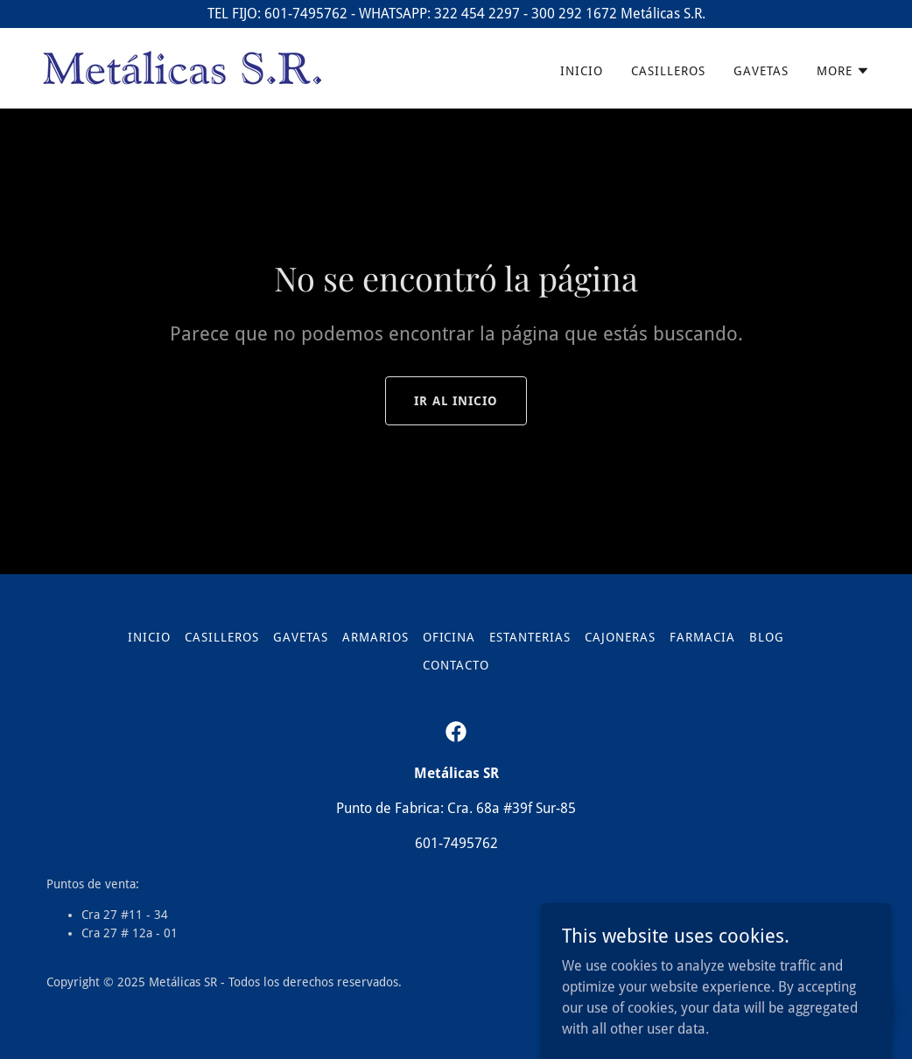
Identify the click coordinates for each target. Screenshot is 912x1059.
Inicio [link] (581, 71)
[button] (843, 70)
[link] (182, 67)
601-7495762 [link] (456, 843)
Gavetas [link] (761, 71)
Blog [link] (766, 637)
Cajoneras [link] (620, 637)
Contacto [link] (456, 665)
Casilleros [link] (668, 71)
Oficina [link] (449, 637)
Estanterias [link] (530, 637)
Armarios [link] (375, 637)
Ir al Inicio (456, 401)
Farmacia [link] (702, 637)
